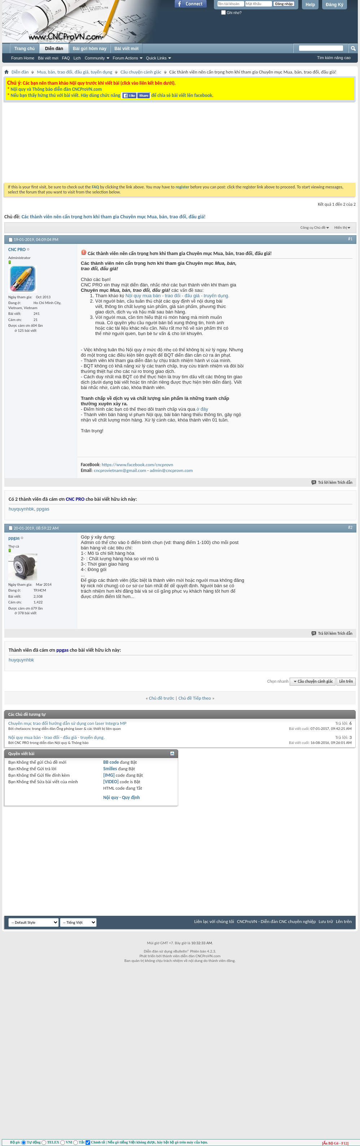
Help (310, 4)
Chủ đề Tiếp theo (195, 698)
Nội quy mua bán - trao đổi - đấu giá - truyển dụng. (177, 295)
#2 (350, 527)
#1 (350, 238)
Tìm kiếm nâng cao (334, 57)
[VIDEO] (111, 781)
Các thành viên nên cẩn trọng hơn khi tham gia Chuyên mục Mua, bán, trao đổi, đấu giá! (114, 217)
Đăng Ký (334, 4)
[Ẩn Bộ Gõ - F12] (335, 1143)
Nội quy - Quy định (121, 797)
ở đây (202, 409)
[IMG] (109, 775)
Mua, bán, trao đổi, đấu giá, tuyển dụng (74, 72)
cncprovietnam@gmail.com (120, 470)
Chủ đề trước (161, 698)
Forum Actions (125, 58)
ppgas (42, 509)
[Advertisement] (131, 168)
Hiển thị (340, 227)
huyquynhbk (21, 509)
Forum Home (22, 58)
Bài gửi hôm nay (89, 48)
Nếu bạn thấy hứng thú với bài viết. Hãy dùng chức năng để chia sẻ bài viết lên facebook (111, 95)
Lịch (77, 58)
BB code (111, 762)
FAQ (66, 58)
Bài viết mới (48, 58)
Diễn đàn (54, 48)
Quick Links (156, 58)
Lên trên (346, 681)
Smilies (110, 768)
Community (95, 58)
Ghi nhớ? (231, 13)
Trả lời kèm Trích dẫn (332, 482)
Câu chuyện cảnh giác (140, 72)
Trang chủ (24, 48)
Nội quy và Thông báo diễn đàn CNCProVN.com (56, 89)
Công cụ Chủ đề (312, 227)
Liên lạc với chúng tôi (214, 921)
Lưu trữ (326, 921)
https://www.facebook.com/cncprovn (137, 464)
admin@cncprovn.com (171, 470)
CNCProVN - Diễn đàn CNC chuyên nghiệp (276, 921)
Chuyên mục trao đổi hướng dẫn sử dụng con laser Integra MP (67, 723)
